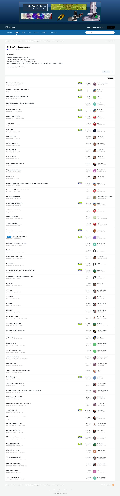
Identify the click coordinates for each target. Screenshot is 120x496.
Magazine (9, 32)
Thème (55, 490)
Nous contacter (63, 490)
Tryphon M (99, 270)
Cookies (71, 490)
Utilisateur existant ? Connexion (96, 27)
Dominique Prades (101, 330)
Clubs (29, 32)
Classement (44, 32)
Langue (49, 490)
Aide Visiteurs (53, 32)
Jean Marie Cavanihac (102, 83)
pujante (10, 238)
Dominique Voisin (12, 105)
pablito (98, 116)
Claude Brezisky (101, 169)
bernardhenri (11, 365)
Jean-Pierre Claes (12, 318)
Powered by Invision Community (60, 493)
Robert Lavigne (12, 325)
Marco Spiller (11, 285)
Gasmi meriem (12, 118)
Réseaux (36, 32)
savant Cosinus (101, 230)
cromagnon (11, 332)
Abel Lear (10, 472)
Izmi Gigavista (100, 136)
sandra (10, 292)
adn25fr (99, 370)
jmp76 (98, 96)
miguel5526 (11, 232)
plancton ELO (11, 111)
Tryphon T (99, 89)
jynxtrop (99, 129)
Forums (17, 33)
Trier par (110, 78)
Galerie (23, 32)
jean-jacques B (12, 85)
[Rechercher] (94, 32)
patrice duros (100, 163)
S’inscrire (110, 27)
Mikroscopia (10, 27)
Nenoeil (99, 103)
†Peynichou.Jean (101, 243)
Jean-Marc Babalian (13, 345)
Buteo (98, 216)
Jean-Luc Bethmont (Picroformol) (105, 196)
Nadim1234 (11, 258)
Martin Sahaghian (12, 245)
